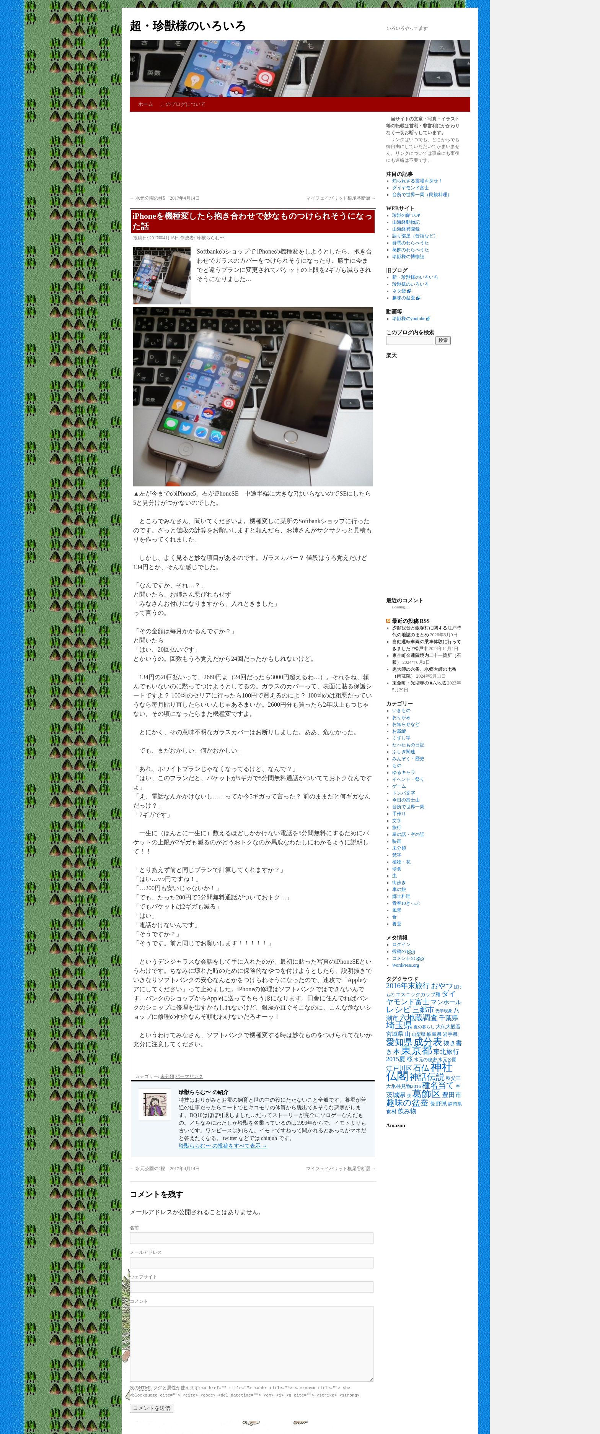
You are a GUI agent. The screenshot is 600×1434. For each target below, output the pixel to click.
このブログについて (183, 104)
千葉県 (448, 1018)
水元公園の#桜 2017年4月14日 (165, 198)
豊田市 (451, 1095)
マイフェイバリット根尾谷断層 (341, 198)
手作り (399, 813)
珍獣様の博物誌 (408, 256)
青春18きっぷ (406, 903)
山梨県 (419, 1034)
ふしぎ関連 (403, 751)
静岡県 (455, 1104)
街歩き (399, 882)
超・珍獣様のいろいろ (188, 26)
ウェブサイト (143, 1277)
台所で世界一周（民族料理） (422, 194)
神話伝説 (427, 1077)
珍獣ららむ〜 (210, 238)
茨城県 (396, 1095)
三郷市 (423, 1010)
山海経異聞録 (406, 229)
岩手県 (450, 1034)
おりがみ (401, 717)
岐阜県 (434, 1034)
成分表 (428, 1041)
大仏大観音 (448, 1026)
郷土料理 (401, 896)
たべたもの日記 (408, 745)
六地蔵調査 (418, 1018)
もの (396, 765)
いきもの (401, 710)
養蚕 (396, 924)
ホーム (145, 104)
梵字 (396, 855)
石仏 (421, 1068)
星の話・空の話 (408, 834)
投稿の (403, 951)
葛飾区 (426, 1093)
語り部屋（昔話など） (415, 236)
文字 (396, 820)
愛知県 (399, 1042)
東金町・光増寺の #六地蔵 (419, 683)
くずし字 (401, 738)
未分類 (167, 1076)
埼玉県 (399, 1025)
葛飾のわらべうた (410, 249)
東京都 (416, 1050)
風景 (396, 910)
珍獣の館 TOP (406, 215)
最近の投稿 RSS (411, 621)
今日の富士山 (406, 800)
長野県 (438, 1104)
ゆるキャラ (403, 772)
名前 (134, 1228)
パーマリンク (189, 1076)
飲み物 (407, 1111)
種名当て (438, 1085)
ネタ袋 (399, 291)
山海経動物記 (406, 222)
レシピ (398, 1009)
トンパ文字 (403, 793)
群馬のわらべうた (410, 243)
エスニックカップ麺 (418, 994)
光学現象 (443, 1011)
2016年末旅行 (408, 986)
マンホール (446, 1002)
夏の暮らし (424, 1027)
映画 (396, 841)
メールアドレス (146, 1252)
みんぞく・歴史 (408, 758)
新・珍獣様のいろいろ (415, 277)
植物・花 (401, 862)
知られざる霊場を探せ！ (417, 181)
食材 (391, 1111)
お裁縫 (399, 731)
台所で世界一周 (408, 807)
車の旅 (399, 889)
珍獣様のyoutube (409, 318)
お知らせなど (406, 724)
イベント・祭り (408, 779)
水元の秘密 (425, 1059)
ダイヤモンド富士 (410, 187)
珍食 (396, 868)
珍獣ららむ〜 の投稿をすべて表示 (223, 1146)
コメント (139, 1301)
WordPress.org (405, 965)
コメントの (408, 958)
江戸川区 (399, 1068)
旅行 (396, 827)
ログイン (401, 944)
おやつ (442, 986)
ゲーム (399, 786)
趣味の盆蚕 (403, 298)
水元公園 (447, 1059)
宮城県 (394, 1034)
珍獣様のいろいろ (410, 284)
